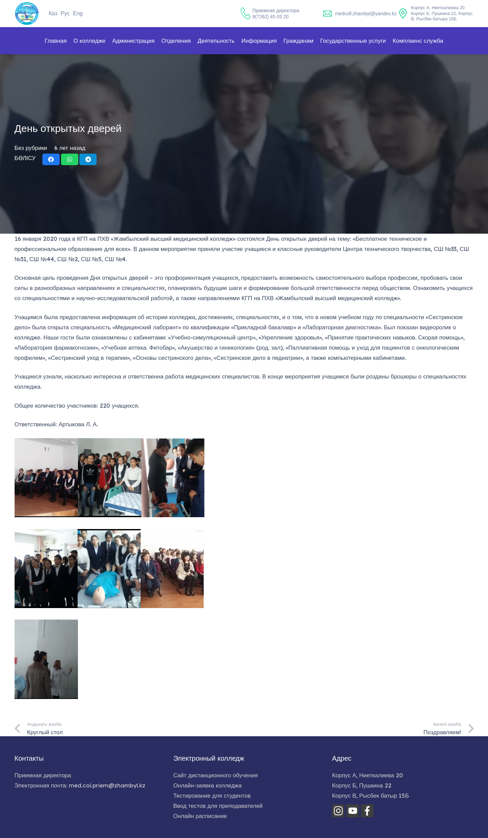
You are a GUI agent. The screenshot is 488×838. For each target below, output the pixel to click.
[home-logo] (27, 13)
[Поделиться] (51, 159)
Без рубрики (31, 147)
